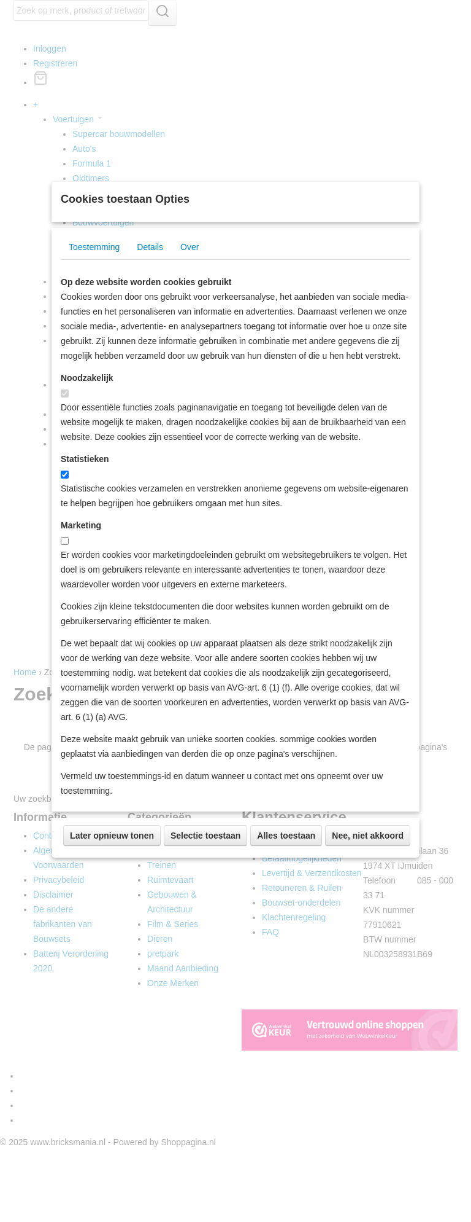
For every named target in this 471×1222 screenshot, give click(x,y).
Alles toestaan (286, 889)
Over (189, 300)
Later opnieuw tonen (112, 889)
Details (150, 300)
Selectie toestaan (205, 889)
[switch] (65, 447)
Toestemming (94, 300)
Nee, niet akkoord (368, 889)
